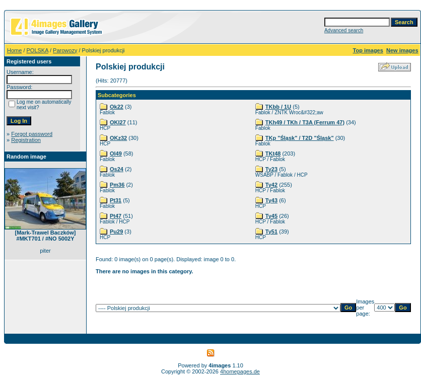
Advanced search (343, 30)
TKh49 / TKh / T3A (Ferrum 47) (304, 122)
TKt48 (273, 153)
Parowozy (65, 50)
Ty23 (271, 169)
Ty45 (271, 216)
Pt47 (115, 216)
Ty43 (271, 200)
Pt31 (115, 200)
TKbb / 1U (278, 107)
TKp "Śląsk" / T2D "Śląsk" (299, 138)
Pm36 (117, 185)
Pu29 (116, 232)
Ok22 (116, 107)
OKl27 (118, 122)
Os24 (116, 169)
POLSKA (37, 50)
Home (14, 50)
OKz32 (118, 138)
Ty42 (271, 185)
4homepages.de (240, 371)
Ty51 (271, 232)
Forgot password (31, 134)
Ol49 (116, 153)
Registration (26, 140)
